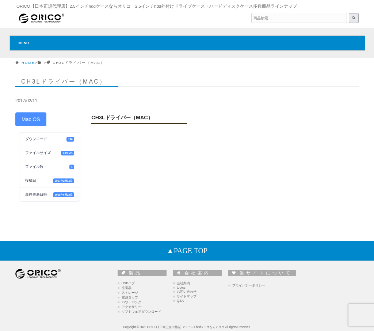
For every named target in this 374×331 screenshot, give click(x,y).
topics (181, 287)
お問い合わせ (186, 291)
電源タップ (130, 297)
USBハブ (128, 283)
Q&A (180, 301)
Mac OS (31, 119)
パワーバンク (131, 302)
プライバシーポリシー (248, 285)
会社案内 (183, 283)
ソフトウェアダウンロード (141, 311)
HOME (28, 63)
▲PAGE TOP (187, 251)
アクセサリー (131, 307)
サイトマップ (186, 296)
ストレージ (130, 293)
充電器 (126, 288)
